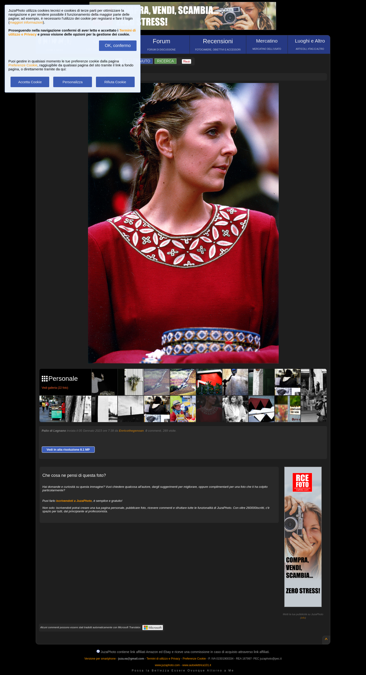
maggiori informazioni (26, 22)
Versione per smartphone (100, 658)
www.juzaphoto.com (167, 665)
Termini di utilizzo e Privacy (163, 658)
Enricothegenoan (131, 430)
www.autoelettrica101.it (196, 665)
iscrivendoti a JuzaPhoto (74, 501)
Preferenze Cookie (22, 65)
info (303, 617)
